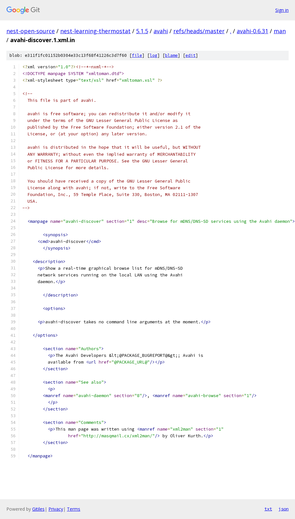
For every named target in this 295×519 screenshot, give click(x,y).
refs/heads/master (199, 31)
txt (268, 509)
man (280, 31)
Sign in (282, 10)
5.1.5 (142, 31)
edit (190, 55)
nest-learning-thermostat (95, 31)
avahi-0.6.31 (252, 31)
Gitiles (38, 509)
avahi (161, 31)
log (153, 55)
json (283, 509)
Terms (73, 509)
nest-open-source (30, 31)
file (137, 55)
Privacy (55, 509)
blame (171, 55)
